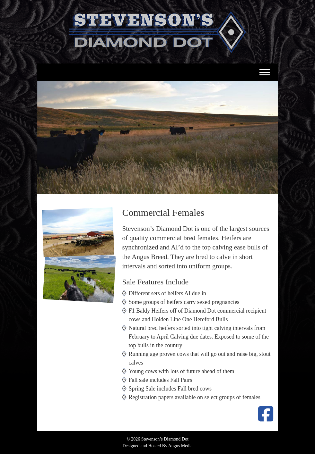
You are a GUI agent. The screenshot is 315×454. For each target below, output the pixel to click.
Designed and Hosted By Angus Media (157, 445)
